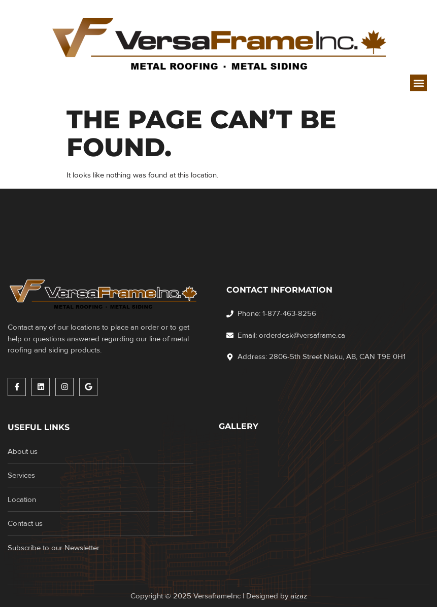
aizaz (298, 595)
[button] (418, 83)
